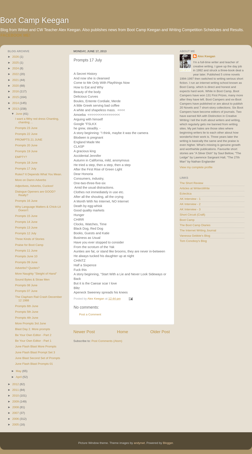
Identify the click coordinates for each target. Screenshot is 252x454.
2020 (16, 85)
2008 (16, 407)
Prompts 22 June (26, 134)
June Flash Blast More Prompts (35, 346)
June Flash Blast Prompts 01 (34, 363)
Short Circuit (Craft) (192, 214)
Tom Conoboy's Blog (193, 241)
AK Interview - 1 (190, 198)
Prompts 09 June (26, 262)
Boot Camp (187, 220)
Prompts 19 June (26, 151)
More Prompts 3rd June (30, 323)
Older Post (160, 331)
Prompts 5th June (26, 311)
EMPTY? (21, 157)
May (19, 371)
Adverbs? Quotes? (27, 268)
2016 (16, 91)
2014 (16, 103)
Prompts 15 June (26, 216)
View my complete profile (196, 167)
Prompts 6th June (26, 306)
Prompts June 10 (26, 256)
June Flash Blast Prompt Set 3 (35, 352)
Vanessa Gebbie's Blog (195, 235)
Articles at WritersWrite (195, 188)
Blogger (168, 443)
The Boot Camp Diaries (195, 225)
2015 (16, 97)
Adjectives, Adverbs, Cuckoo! (34, 186)
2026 (16, 56)
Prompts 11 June (26, 250)
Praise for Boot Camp (29, 245)
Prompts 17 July (25, 168)
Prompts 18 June (26, 162)
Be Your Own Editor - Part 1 (33, 340)
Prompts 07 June (26, 291)
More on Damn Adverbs (30, 180)
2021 (16, 80)
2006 (16, 418)
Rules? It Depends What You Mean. (38, 174)
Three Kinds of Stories (29, 239)
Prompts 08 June (26, 285)
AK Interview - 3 (190, 209)
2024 (16, 68)
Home (122, 331)
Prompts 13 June (26, 227)
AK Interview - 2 (190, 204)
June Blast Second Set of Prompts (37, 358)
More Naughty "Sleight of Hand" (36, 273)
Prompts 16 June (26, 200)
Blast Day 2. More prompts (32, 329)
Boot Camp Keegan (34, 20)
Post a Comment (90, 314)
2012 (16, 384)
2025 (16, 62)
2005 (16, 424)
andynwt (139, 443)
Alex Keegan (206, 56)
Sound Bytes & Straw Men (32, 279)
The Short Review (191, 183)
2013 (16, 108)
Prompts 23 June (26, 128)
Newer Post (84, 331)
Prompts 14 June (26, 221)
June (19, 113)
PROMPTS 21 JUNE (29, 139)
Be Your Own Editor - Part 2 (33, 335)
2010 (16, 395)
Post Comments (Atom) (107, 341)
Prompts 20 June (26, 145)
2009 (16, 401)
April (19, 377)
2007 (16, 413)
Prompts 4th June (26, 317)
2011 (16, 389)
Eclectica (186, 193)
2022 (16, 74)
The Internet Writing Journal (198, 230)
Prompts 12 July (25, 233)
